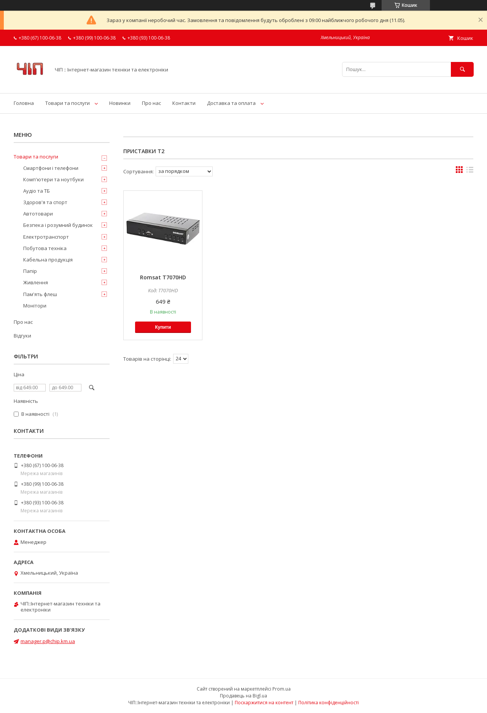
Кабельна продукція (48, 259)
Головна (24, 103)
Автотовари (38, 213)
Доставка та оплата (231, 103)
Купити (163, 327)
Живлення (35, 282)
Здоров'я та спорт (45, 202)
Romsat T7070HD (163, 277)
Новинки (120, 103)
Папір (30, 271)
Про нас (151, 103)
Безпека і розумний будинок (58, 225)
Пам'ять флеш (40, 294)
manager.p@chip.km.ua (48, 641)
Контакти (184, 103)
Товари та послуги (67, 103)
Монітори (34, 305)
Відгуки (22, 335)
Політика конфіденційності (328, 702)
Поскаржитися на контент (264, 702)
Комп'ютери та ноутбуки (53, 179)
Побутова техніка (45, 248)
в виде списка (469, 171)
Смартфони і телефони (50, 168)
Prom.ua (281, 689)
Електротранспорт (46, 236)
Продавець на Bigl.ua (243, 695)
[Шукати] (462, 69)
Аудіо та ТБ (36, 190)
